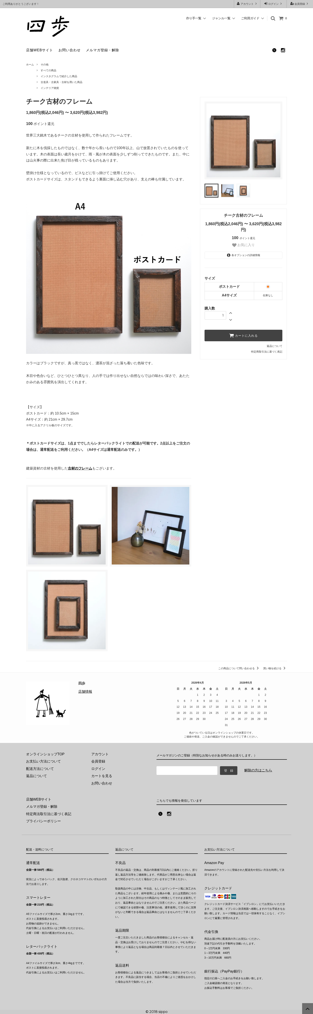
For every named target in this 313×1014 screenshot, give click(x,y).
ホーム (30, 64)
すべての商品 (48, 70)
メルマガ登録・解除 (102, 50)
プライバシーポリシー (43, 821)
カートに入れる (243, 335)
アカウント (247, 3)
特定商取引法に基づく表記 (266, 351)
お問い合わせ (69, 50)
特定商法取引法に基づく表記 (48, 814)
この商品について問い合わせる (239, 668)
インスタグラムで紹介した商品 (59, 76)
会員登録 (299, 3)
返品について (274, 346)
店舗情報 (85, 691)
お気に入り (243, 245)
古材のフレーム (80, 468)
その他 (44, 64)
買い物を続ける (275, 668)
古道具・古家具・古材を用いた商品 (61, 82)
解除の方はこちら (258, 770)
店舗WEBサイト (39, 50)
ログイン (273, 3)
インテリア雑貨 (50, 88)
